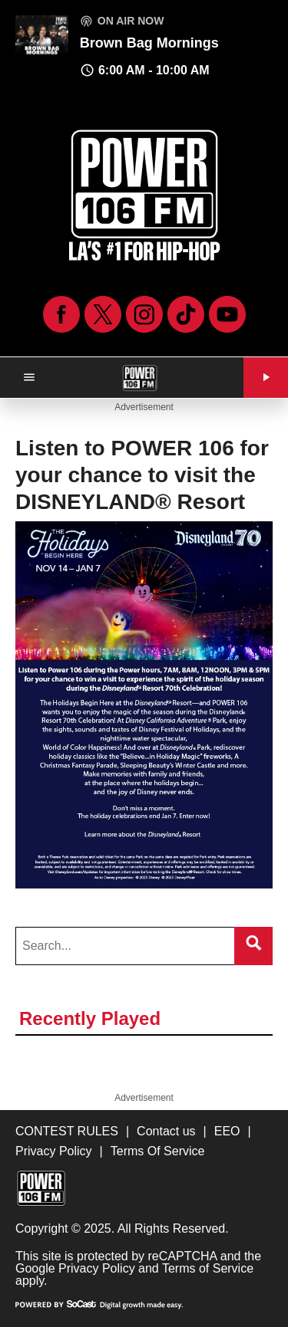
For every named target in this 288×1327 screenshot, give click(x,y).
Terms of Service (207, 1268)
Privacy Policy (96, 1268)
